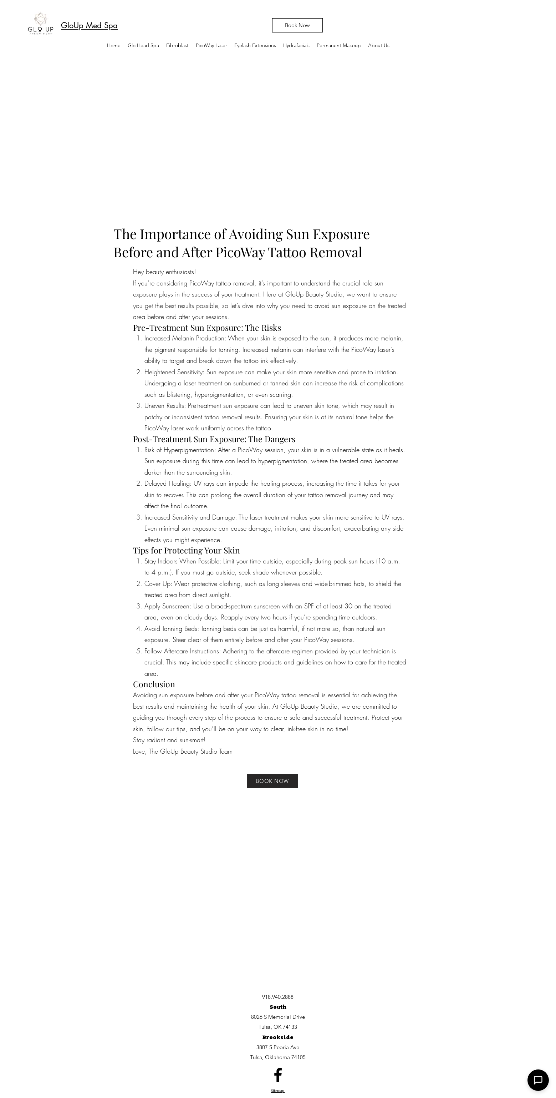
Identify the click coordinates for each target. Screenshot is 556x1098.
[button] (211, 45)
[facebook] (278, 1075)
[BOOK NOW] (272, 781)
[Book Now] (297, 25)
